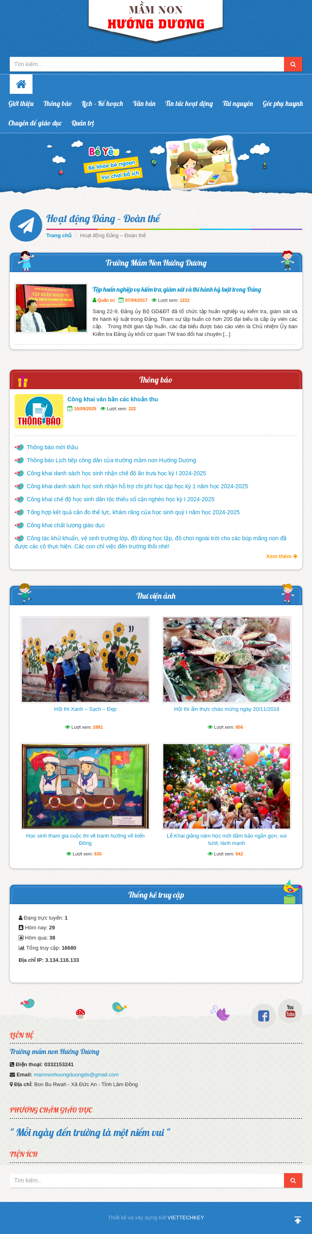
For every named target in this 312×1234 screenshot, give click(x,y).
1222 (185, 300)
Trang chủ (59, 235)
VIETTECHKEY (185, 1218)
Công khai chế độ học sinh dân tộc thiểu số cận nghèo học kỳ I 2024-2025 (120, 499)
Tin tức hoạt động (189, 103)
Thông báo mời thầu (52, 447)
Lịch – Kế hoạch (102, 103)
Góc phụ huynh (283, 103)
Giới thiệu (21, 103)
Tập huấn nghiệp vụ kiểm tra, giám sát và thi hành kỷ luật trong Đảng (177, 289)
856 (239, 727)
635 (98, 853)
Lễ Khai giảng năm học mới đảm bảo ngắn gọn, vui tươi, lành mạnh (227, 839)
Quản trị (83, 123)
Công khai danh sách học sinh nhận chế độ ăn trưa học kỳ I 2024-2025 (116, 473)
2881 (98, 727)
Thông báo (57, 103)
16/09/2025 (85, 408)
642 (239, 853)
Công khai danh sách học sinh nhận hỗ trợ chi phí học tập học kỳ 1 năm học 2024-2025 (137, 486)
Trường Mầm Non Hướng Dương (156, 263)
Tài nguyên (238, 103)
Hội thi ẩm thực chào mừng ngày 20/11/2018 (226, 709)
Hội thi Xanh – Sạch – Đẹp (85, 709)
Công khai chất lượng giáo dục (66, 525)
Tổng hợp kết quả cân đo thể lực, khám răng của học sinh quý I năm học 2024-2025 (133, 512)
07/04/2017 (136, 300)
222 (132, 408)
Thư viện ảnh (156, 596)
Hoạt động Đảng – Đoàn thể (103, 218)
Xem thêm (281, 556)
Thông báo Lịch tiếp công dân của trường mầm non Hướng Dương (111, 460)
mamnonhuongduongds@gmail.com (76, 1075)
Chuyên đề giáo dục (35, 123)
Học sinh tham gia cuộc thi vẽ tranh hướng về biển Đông (85, 839)
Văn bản (144, 103)
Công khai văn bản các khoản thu (112, 399)
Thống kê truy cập (156, 895)
